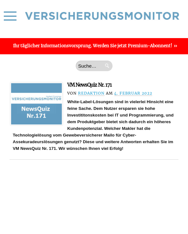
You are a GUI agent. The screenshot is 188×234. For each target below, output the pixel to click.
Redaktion (91, 93)
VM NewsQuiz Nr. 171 (89, 85)
